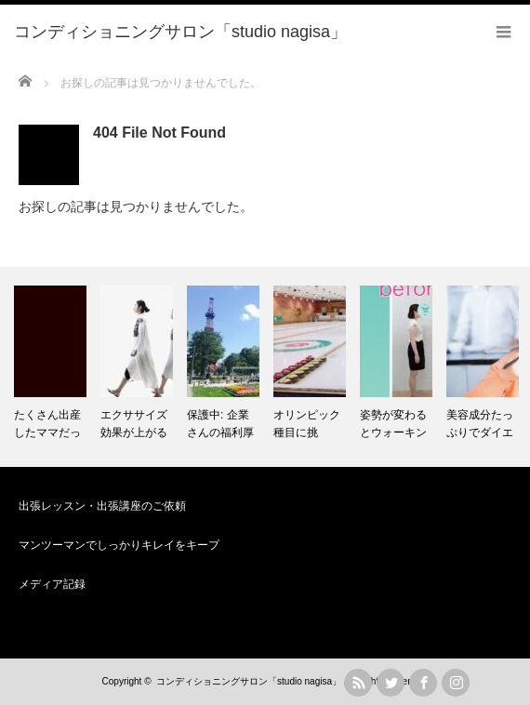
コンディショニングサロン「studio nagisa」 (248, 681)
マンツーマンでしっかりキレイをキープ (119, 545)
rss (358, 683)
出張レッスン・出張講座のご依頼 (102, 505)
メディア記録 (52, 584)
